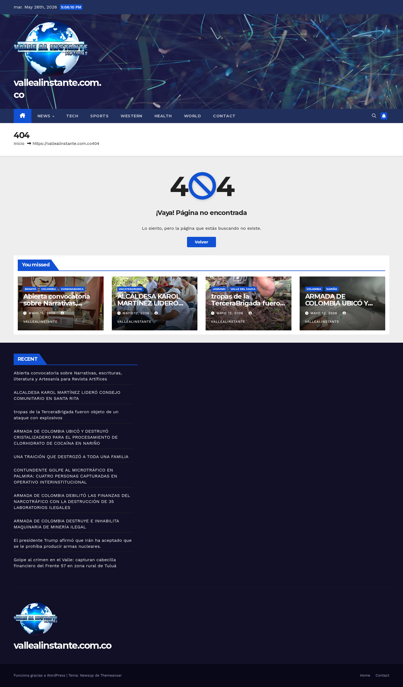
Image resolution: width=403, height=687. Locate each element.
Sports (99, 115)
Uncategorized (130, 288)
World (192, 115)
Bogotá (30, 288)
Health (163, 115)
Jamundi (219, 288)
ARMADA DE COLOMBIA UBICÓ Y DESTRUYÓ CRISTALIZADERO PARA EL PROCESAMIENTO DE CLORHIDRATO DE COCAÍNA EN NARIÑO (66, 437)
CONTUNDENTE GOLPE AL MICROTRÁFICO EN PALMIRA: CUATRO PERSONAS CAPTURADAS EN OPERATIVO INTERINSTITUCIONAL (65, 476)
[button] (374, 115)
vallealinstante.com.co (63, 645)
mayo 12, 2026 (136, 313)
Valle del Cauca (243, 288)
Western (131, 115)
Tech (72, 115)
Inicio (19, 143)
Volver (201, 241)
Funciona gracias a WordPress (40, 675)
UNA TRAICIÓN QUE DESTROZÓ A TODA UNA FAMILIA (71, 456)
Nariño (331, 288)
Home (365, 675)
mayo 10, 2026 (324, 313)
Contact (224, 115)
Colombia (48, 288)
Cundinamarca (72, 288)
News (44, 115)
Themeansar (111, 675)
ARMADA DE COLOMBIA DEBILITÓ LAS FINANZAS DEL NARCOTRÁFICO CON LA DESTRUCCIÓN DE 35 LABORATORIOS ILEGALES (72, 501)
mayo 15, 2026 (43, 313)
